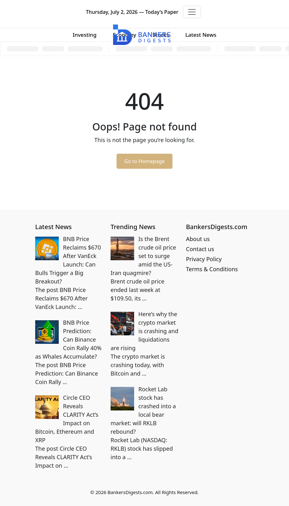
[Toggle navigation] (192, 12)
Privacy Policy (204, 259)
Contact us (200, 249)
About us (198, 239)
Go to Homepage (144, 161)
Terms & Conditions (212, 269)
